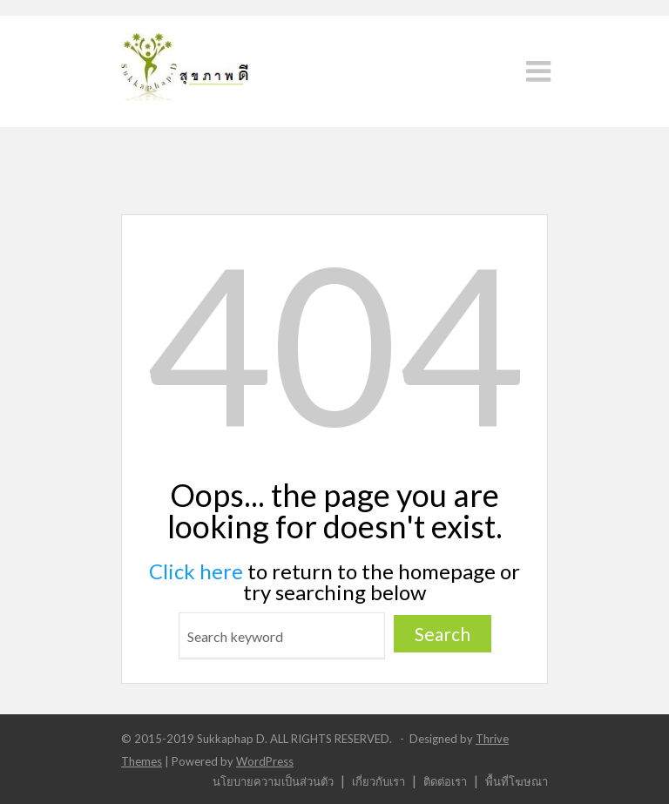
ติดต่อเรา (445, 781)
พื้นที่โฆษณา (516, 781)
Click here (196, 571)
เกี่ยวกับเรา (378, 781)
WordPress (265, 761)
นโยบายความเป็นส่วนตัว (273, 781)
